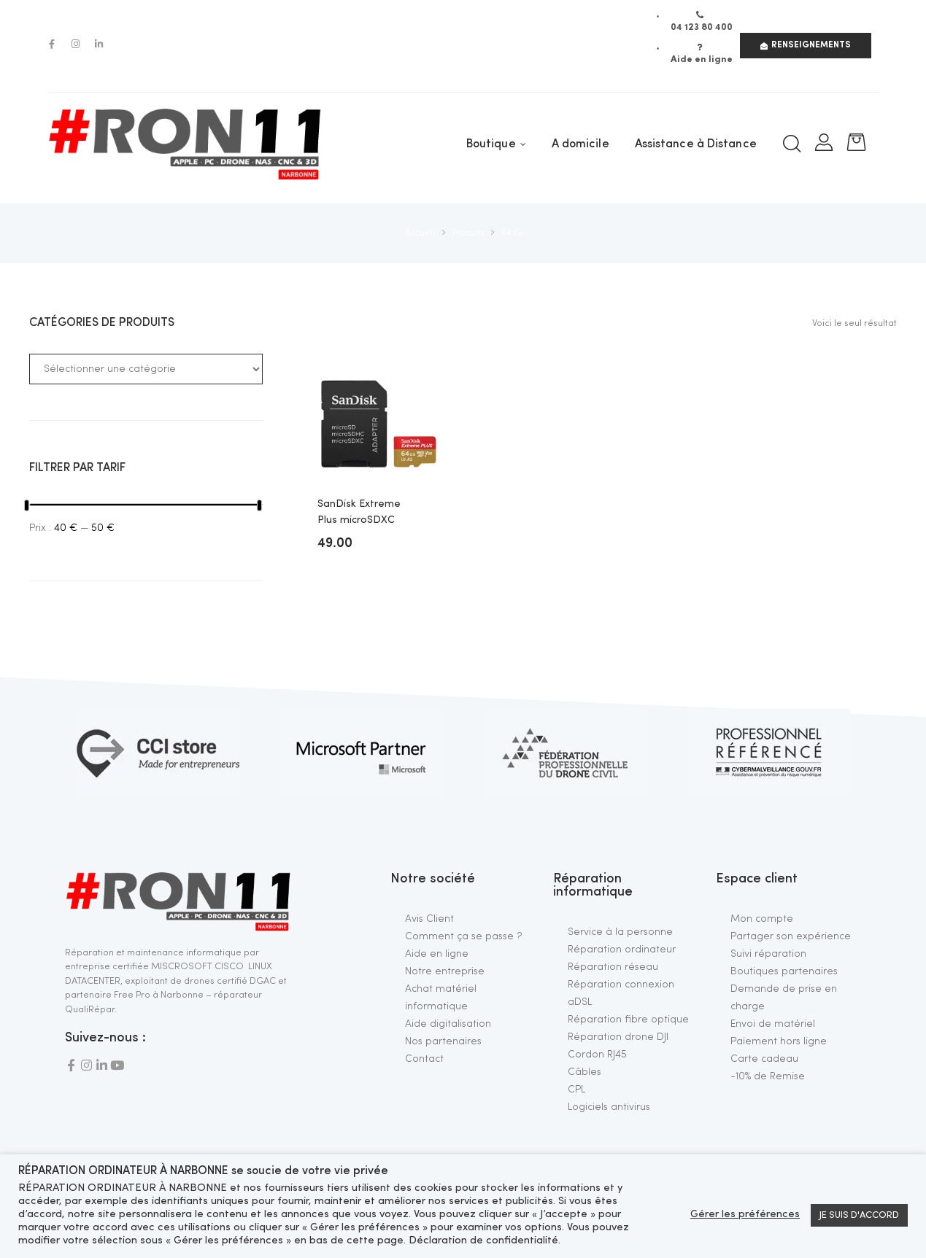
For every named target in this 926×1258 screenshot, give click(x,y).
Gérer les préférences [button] (745, 1214)
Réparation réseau (613, 967)
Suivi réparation (768, 954)
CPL (576, 1089)
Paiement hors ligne (778, 1041)
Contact (424, 1059)
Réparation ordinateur (622, 949)
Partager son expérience (790, 936)
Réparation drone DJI (618, 1037)
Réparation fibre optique (628, 1019)
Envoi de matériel (772, 1024)
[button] (805, 45)
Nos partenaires (443, 1041)
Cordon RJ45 (597, 1054)
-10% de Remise (767, 1076)
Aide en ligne (436, 954)
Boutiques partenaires (784, 971)
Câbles (584, 1072)
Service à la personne (620, 932)
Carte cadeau (764, 1059)
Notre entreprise (445, 971)
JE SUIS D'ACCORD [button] (859, 1215)
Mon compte (761, 919)
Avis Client (429, 919)
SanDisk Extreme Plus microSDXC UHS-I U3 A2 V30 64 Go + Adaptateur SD (364, 514)
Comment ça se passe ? (463, 936)
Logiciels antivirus (609, 1107)
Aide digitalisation (448, 1024)
